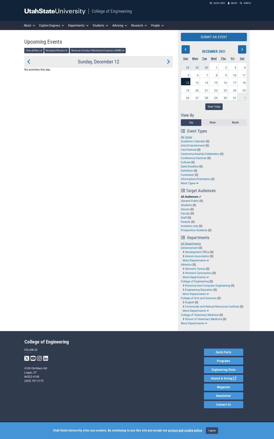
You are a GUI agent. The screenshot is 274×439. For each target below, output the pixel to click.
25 (244, 90)
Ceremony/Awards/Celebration (200, 154)
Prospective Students (194, 230)
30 (206, 67)
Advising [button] (119, 25)
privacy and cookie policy (185, 430)
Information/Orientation (195, 179)
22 (215, 90)
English (189, 302)
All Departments (191, 243)
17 (234, 83)
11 (244, 75)
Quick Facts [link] (223, 352)
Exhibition (187, 170)
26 (187, 98)
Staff (184, 217)
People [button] (157, 25)
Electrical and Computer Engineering (207, 285)
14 (206, 83)
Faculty (185, 213)
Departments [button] (78, 25)
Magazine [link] (223, 387)
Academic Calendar (193, 141)
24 (234, 90)
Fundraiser (187, 175)
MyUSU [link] (232, 3)
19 (187, 90)
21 (206, 90)
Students (186, 205)
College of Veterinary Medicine (200, 315)
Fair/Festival (188, 149)
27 (197, 98)
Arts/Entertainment (193, 145)
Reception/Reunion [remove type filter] (56, 50)
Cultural (185, 162)
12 (187, 83)
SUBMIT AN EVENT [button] (214, 37)
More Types (188, 183)
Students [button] (100, 25)
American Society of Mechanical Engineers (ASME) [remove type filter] (97, 50)
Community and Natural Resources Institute (212, 306)
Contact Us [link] (223, 405)
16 (225, 83)
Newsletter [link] (223, 396)
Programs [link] (223, 361)
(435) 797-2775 (33, 381)
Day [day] (191, 122)
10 (234, 75)
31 (234, 98)
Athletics (186, 264)
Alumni (185, 209)
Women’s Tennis (195, 268)
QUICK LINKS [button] (217, 3)
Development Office (197, 252)
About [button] (29, 25)
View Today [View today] (214, 106)
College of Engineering (112, 11)
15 (215, 83)
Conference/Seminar (194, 158)
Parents (185, 222)
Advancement (189, 248)
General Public (190, 201)
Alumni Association (197, 256)
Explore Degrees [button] (51, 25)
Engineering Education (199, 289)
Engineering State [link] (224, 370)
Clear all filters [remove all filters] (34, 50)
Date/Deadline (190, 166)
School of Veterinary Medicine (203, 319)
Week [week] (213, 122)
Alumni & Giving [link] (227, 378)
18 (244, 83)
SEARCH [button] (245, 3)
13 (197, 83)
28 (187, 67)
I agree (212, 430)
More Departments (194, 260)
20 (197, 90)
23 (225, 90)
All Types (186, 137)
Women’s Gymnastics (198, 273)
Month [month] (235, 122)
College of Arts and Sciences (199, 298)
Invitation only (189, 226)
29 (197, 67)
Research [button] (139, 25)
